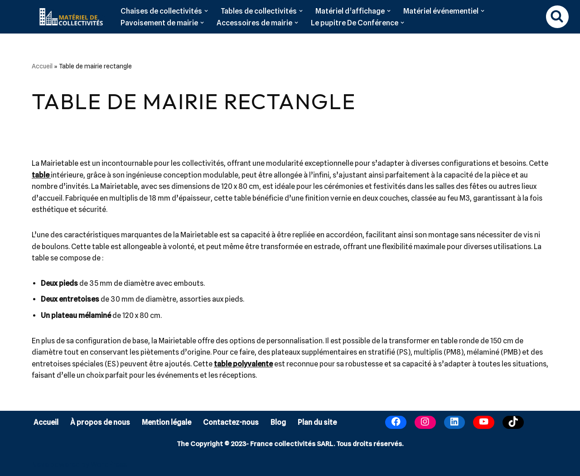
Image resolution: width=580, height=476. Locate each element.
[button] (206, 11)
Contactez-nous (231, 422)
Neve (40, 464)
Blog (278, 422)
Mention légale (166, 422)
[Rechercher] (557, 16)
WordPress (109, 464)
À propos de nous (100, 422)
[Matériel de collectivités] (69, 16)
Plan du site (317, 422)
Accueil (42, 66)
